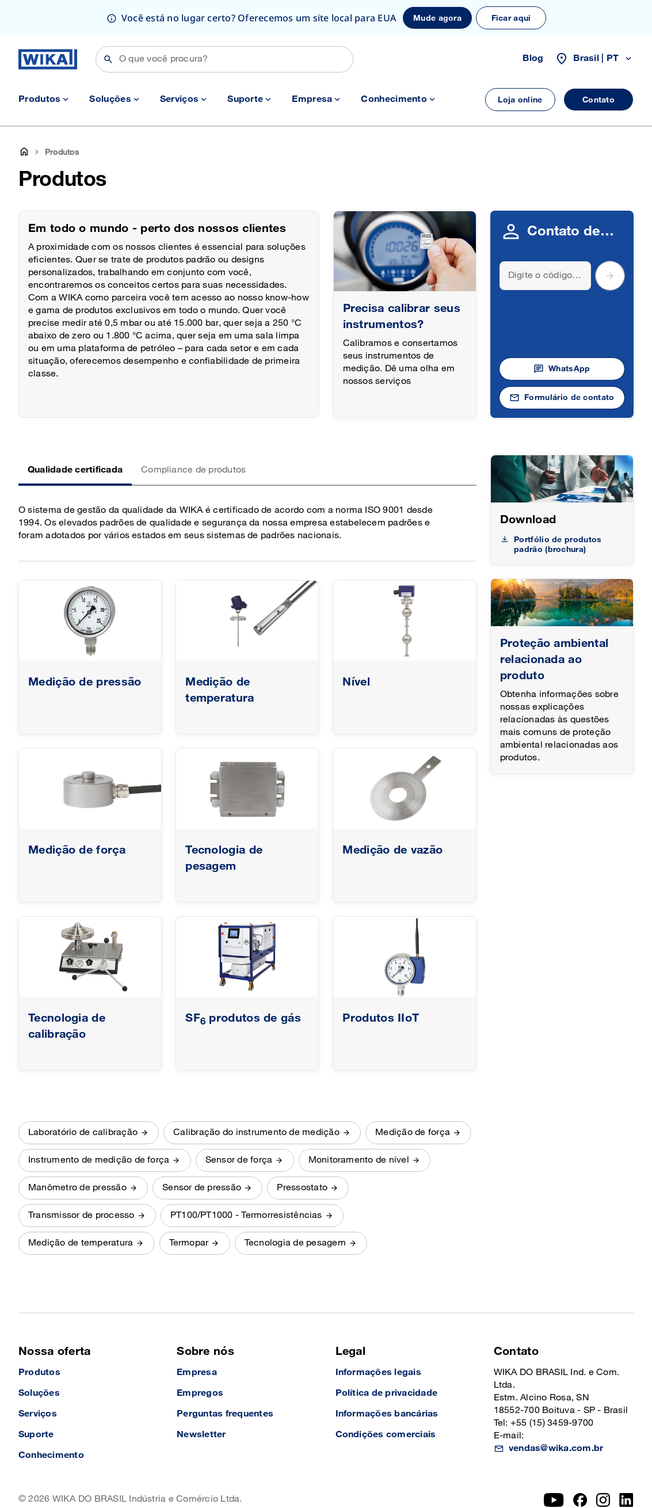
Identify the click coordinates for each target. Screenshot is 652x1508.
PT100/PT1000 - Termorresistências (246, 1179)
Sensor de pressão (201, 1152)
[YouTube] (554, 1464)
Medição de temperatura (80, 1207)
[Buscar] (224, 59)
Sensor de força (239, 1124)
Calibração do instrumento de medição (256, 1096)
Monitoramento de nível (358, 1124)
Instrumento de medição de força (98, 1124)
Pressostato (302, 1152)
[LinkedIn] (626, 1464)
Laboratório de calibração (83, 1096)
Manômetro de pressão (77, 1152)
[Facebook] (580, 1464)
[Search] (545, 240)
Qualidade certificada (75, 434)
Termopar (189, 1207)
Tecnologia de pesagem (295, 1207)
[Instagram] (603, 1464)
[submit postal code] (610, 240)
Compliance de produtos (193, 434)
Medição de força (412, 1096)
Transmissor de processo (81, 1179)
